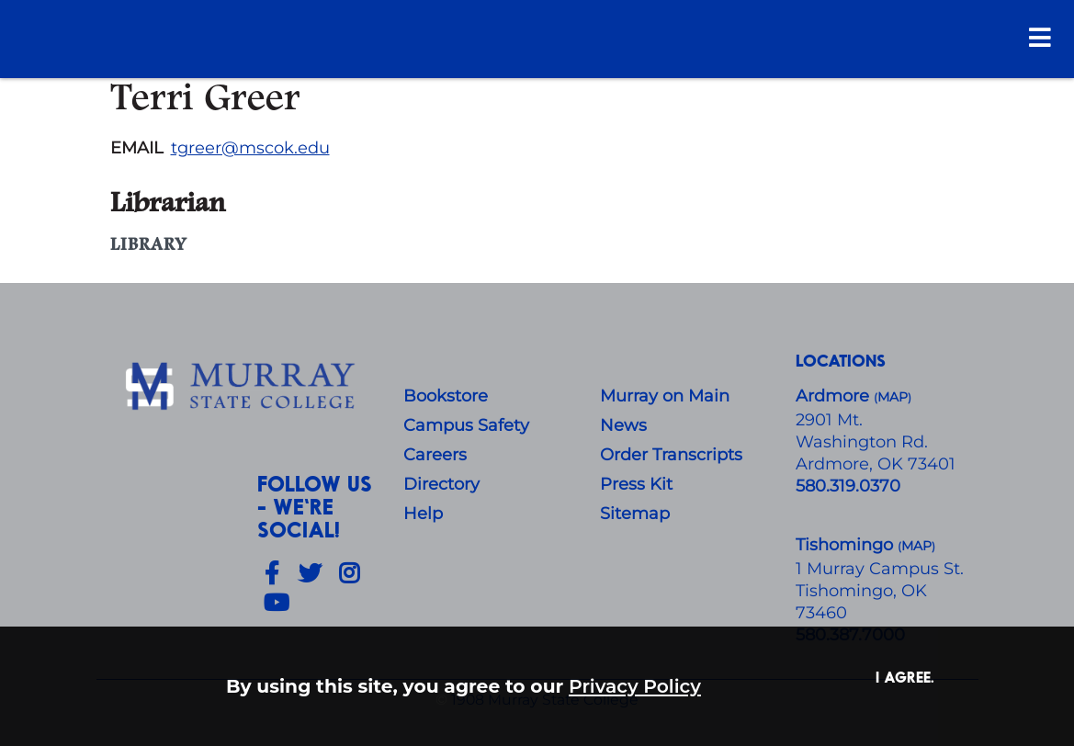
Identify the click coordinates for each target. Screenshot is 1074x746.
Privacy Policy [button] (635, 685)
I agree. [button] (905, 676)
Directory (441, 484)
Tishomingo (847, 545)
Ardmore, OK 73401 (875, 464)
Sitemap (635, 513)
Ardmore (835, 396)
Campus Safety (466, 425)
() (916, 546)
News (623, 425)
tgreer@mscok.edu (250, 148)
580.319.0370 (848, 486)
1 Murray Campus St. (880, 569)
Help (423, 513)
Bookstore (445, 396)
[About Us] (243, 386)
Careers (435, 455)
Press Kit (636, 484)
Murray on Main (664, 396)
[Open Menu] (1040, 37)
